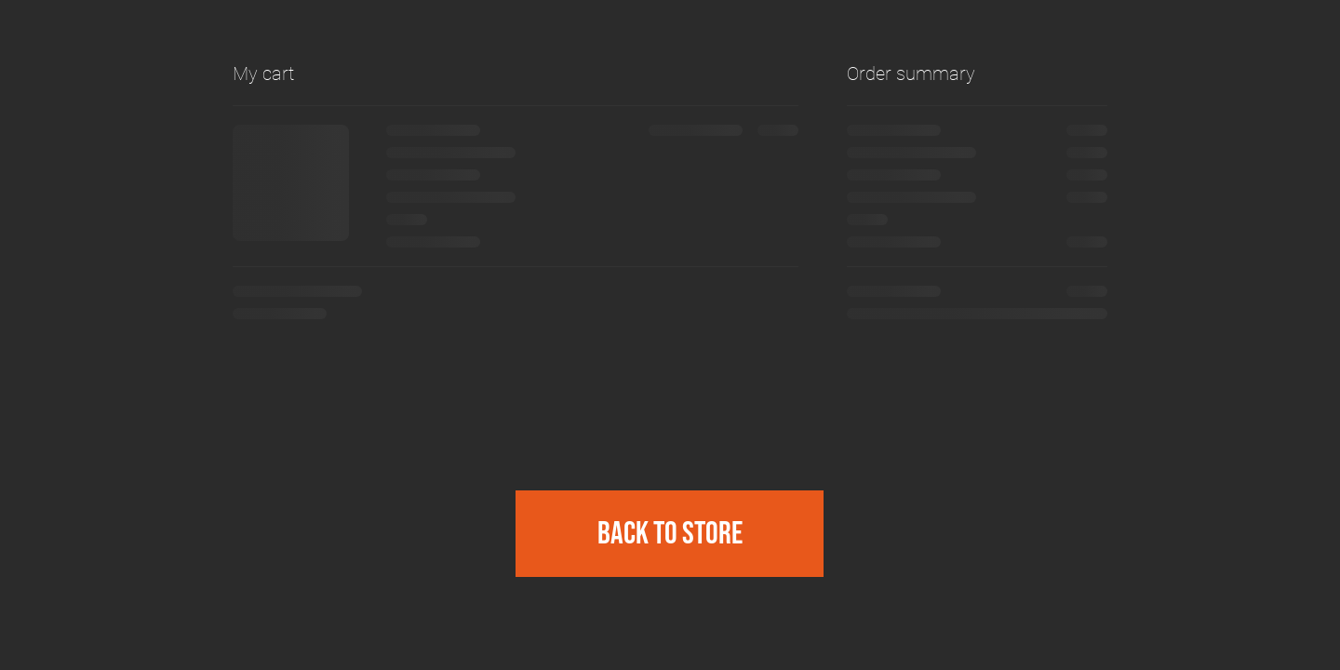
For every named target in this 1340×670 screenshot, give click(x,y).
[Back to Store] (670, 533)
